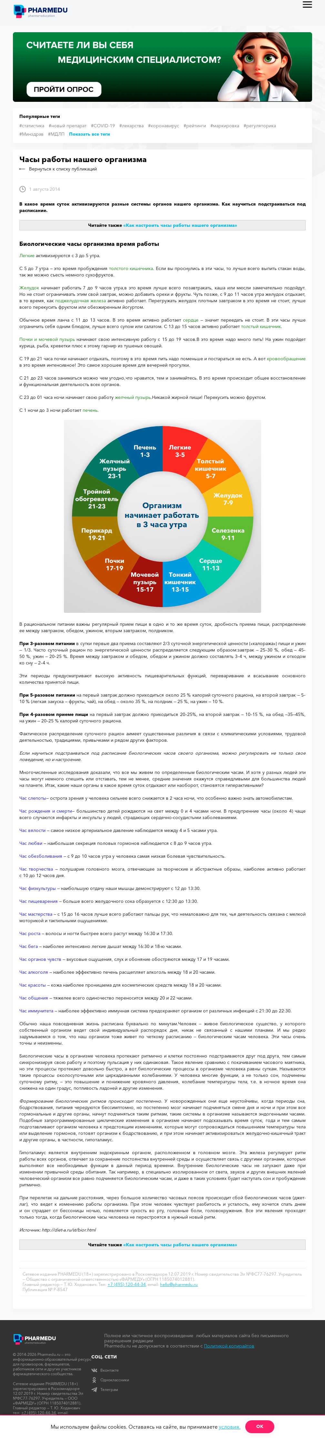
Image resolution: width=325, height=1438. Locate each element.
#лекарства (131, 126)
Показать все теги (89, 134)
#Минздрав (31, 134)
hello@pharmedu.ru (179, 1284)
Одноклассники (110, 1379)
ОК (259, 1426)
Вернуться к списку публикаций (58, 168)
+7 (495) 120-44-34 (126, 1284)
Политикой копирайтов (229, 1346)
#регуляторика (260, 126)
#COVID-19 (103, 126)
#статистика (31, 126)
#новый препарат (67, 126)
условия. (229, 1427)
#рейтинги (195, 126)
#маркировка (224, 126)
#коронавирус (163, 126)
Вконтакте (105, 1370)
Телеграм (104, 1389)
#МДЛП (56, 134)
